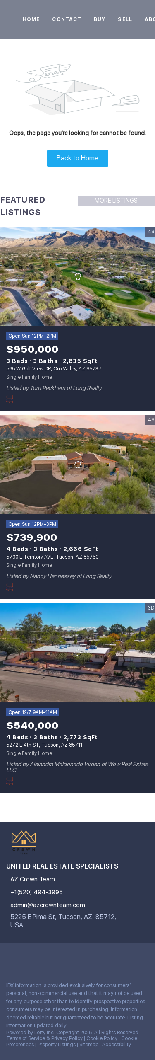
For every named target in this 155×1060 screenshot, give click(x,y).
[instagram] (10, 957)
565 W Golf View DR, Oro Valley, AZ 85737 (54, 369)
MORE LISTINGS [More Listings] (116, 200)
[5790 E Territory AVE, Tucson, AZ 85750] (77, 464)
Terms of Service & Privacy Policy (44, 1038)
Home (31, 19)
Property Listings (57, 1045)
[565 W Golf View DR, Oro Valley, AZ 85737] (77, 276)
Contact (66, 19)
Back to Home (77, 158)
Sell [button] (125, 19)
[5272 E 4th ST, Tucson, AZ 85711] (77, 652)
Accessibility (116, 1045)
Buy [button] (99, 19)
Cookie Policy (101, 1038)
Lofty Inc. (44, 1033)
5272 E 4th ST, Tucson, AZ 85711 (44, 745)
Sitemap (88, 1045)
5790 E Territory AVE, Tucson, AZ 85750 (52, 557)
